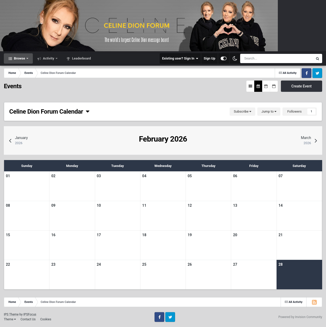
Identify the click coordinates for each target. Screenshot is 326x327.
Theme (10, 319)
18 (144, 235)
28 (281, 264)
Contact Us (28, 319)
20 (235, 235)
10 (99, 205)
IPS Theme (11, 314)
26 (190, 264)
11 (144, 205)
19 (190, 235)
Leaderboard (81, 58)
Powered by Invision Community (300, 317)
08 (8, 205)
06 (235, 176)
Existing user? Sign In (180, 58)
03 (99, 176)
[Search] (262, 58)
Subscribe (242, 111)
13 (235, 205)
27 (235, 264)
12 (190, 205)
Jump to (268, 111)
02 (53, 176)
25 (144, 264)
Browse (19, 58)
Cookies (45, 319)
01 (8, 176)
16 (53, 235)
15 (8, 235)
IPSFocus (29, 314)
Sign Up (209, 58)
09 (53, 205)
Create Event (301, 86)
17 (99, 235)
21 (281, 235)
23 (53, 264)
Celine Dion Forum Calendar (49, 111)
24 (99, 264)
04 (144, 176)
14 (281, 205)
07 (281, 176)
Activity (48, 58)
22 (8, 264)
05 (190, 176)
